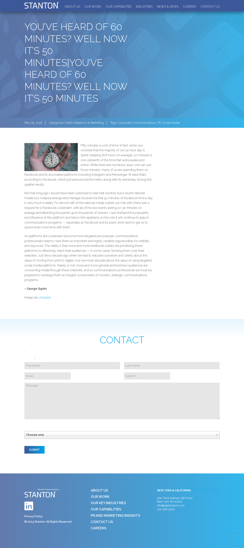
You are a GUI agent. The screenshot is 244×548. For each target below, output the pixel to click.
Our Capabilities (119, 6)
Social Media (171, 123)
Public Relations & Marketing (84, 123)
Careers (189, 6)
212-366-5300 (166, 509)
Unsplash (44, 297)
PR (159, 123)
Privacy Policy (33, 516)
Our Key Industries (108, 503)
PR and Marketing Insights (115, 515)
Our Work (92, 6)
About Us (72, 6)
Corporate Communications (137, 123)
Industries (144, 6)
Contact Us (210, 6)
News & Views (168, 6)
